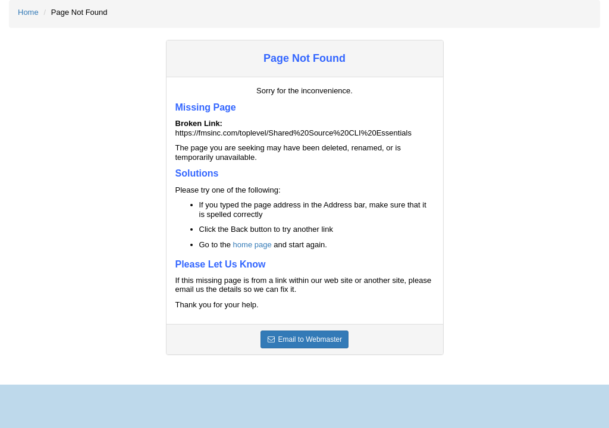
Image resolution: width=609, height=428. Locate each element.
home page (252, 244)
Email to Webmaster (305, 339)
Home (28, 12)
